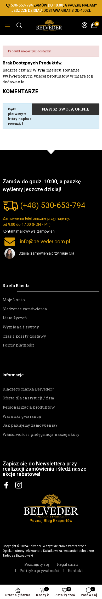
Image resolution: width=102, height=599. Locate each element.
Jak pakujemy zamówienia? (30, 425)
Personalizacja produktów (29, 407)
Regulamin (67, 564)
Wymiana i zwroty (21, 326)
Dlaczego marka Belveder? (28, 389)
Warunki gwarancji (22, 416)
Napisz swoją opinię (65, 109)
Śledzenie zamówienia (25, 308)
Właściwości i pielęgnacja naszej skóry (41, 434)
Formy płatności (19, 345)
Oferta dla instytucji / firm (28, 397)
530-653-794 (63, 205)
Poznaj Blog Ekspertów (51, 520)
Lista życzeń (15, 317)
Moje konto (14, 299)
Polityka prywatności (40, 570)
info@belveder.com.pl (45, 241)
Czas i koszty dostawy (24, 336)
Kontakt (75, 570)
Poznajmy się (36, 564)
